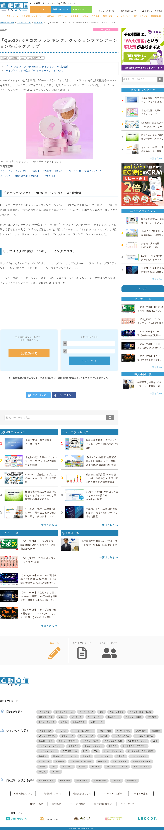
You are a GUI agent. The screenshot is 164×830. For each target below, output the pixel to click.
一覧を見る (156, 158)
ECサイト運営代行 (47, 736)
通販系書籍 (156, 16)
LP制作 (42, 766)
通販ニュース (12, 16)
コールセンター (95, 717)
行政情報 (95, 16)
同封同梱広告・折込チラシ (134, 746)
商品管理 (103, 736)
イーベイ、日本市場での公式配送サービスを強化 (28, 176)
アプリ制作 (141, 731)
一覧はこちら (46, 525)
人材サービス (97, 722)
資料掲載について (128, 11)
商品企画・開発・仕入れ (140, 712)
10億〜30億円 (100, 780)
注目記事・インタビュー (32, 16)
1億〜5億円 (65, 780)
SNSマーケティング (93, 746)
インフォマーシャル (47, 751)
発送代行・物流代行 (67, 741)
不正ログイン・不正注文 (81, 761)
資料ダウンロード (61, 9)
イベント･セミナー (81, 9)
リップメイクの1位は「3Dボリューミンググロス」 (35, 70)
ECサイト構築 (123, 731)
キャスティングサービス (116, 766)
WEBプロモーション (137, 741)
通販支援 (75, 16)
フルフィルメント (138, 756)
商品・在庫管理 (116, 712)
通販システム (114, 717)
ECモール (62, 16)
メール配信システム (144, 736)
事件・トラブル (140, 16)
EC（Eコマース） (36, 58)
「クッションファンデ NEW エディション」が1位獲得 (37, 66)
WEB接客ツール (70, 751)
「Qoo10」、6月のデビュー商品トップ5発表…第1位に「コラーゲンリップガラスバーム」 (52, 171)
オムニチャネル (119, 761)
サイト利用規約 (77, 804)
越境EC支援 (44, 761)
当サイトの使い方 (106, 11)
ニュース (40, 9)
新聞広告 (112, 746)
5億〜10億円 (82, 780)
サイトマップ (127, 804)
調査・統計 (108, 16)
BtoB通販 (152, 717)
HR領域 (42, 772)
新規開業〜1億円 (46, 780)
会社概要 (56, 804)
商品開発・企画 (46, 741)
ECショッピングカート (83, 731)
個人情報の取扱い (103, 804)
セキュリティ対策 (46, 722)
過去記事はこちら (82, 793)
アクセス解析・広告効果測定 (140, 751)
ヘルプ (143, 289)
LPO (85, 751)
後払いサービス (86, 736)
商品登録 (156, 731)
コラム (85, 16)
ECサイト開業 (45, 731)
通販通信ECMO (7, 22)
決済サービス (67, 736)
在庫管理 (121, 756)
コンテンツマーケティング (50, 746)
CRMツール (67, 766)
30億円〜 (117, 780)
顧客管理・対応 (46, 717)
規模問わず (132, 780)
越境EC (62, 717)
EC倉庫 (82, 766)
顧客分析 (43, 756)
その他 (64, 722)
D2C (54, 766)
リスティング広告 (90, 741)
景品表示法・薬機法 (141, 761)
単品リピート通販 (133, 717)
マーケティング (123, 16)
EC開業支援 (44, 712)
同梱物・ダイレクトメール (64, 756)
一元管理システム (121, 736)
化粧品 (4, 58)
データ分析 (77, 717)
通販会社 (51, 16)
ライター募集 (141, 793)
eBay (23, 58)
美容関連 (14, 58)
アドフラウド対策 (141, 766)
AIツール (56, 772)
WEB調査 (102, 761)
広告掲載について (23, 793)
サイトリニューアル (64, 712)
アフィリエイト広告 (113, 741)
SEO (155, 741)
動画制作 (86, 756)
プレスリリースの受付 (111, 793)
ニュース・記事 (24, 22)
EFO (96, 751)
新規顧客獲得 (79, 722)
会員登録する (29, 353)
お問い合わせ (36, 804)
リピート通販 (105, 731)
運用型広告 (73, 746)
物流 (102, 712)
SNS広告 (96, 766)
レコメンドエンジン (112, 751)
